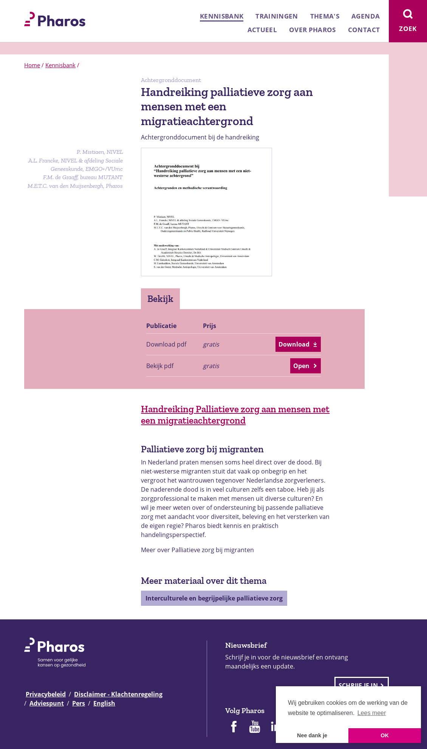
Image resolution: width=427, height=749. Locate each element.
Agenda (365, 16)
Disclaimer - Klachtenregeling (118, 694)
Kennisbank (221, 16)
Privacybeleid (46, 694)
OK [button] (385, 735)
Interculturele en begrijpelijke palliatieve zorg (214, 598)
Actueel (262, 29)
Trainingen (276, 16)
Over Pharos (312, 29)
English (104, 703)
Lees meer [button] (371, 713)
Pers (78, 703)
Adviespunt (46, 703)
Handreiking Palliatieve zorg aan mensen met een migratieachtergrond (235, 414)
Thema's (324, 16)
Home (32, 65)
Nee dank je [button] (312, 735)
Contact (364, 29)
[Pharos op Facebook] (233, 727)
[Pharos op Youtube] (254, 727)
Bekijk (160, 298)
